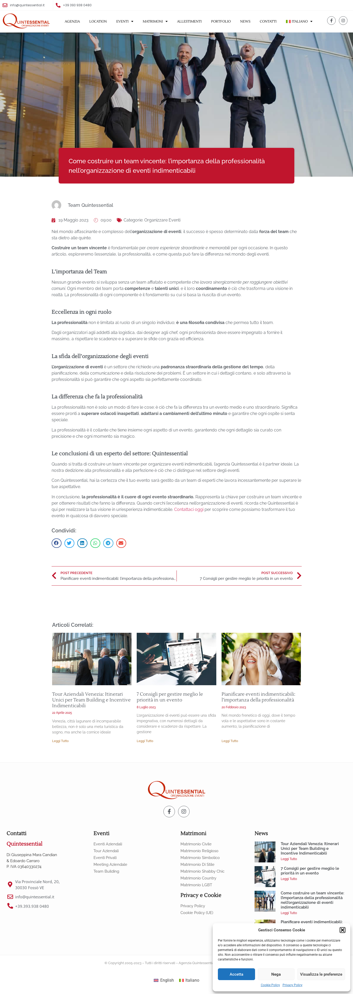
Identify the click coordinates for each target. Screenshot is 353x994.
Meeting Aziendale (110, 864)
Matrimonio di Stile (197, 864)
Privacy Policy (292, 985)
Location (98, 21)
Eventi (124, 21)
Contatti (268, 21)
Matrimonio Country (198, 878)
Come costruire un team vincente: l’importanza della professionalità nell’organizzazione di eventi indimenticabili (312, 900)
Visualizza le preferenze (321, 974)
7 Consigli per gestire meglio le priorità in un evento (170, 697)
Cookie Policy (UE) (196, 912)
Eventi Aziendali (107, 844)
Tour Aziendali (106, 851)
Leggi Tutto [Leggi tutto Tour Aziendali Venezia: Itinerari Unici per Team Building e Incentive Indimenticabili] (60, 741)
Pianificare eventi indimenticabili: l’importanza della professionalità (258, 697)
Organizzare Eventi (162, 220)
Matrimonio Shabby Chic (202, 871)
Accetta (236, 974)
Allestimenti (189, 21)
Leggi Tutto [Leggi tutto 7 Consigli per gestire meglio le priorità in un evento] (145, 741)
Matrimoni (155, 21)
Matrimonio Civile (196, 844)
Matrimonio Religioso (199, 851)
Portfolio (221, 21)
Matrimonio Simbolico (200, 857)
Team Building (106, 871)
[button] (342, 930)
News (245, 21)
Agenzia (72, 21)
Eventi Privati (105, 857)
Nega (276, 974)
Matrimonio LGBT (196, 885)
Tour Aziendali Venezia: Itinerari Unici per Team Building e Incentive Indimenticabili (91, 700)
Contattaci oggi (188, 509)
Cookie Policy (270, 985)
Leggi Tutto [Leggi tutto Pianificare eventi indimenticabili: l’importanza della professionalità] (230, 741)
